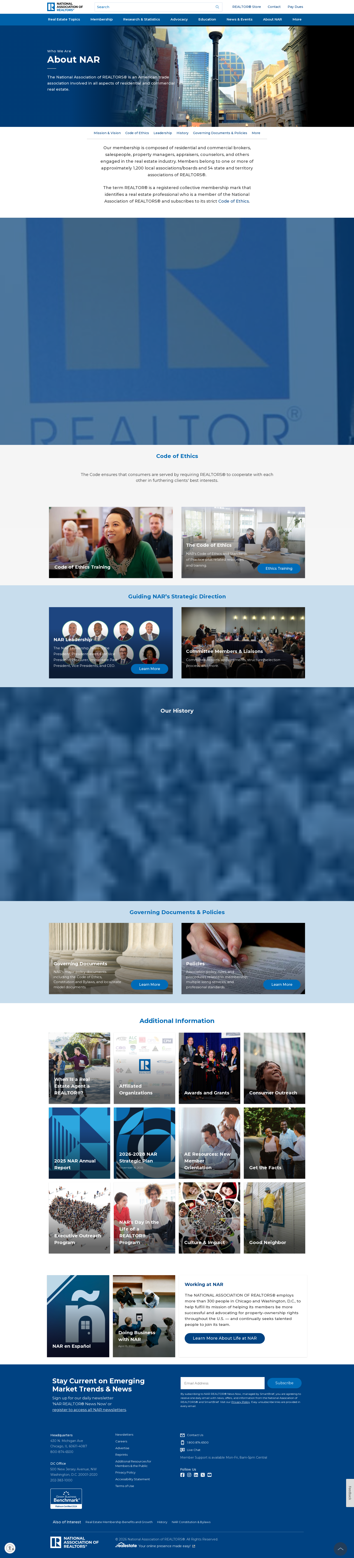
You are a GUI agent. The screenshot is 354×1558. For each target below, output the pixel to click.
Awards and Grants (206, 1093)
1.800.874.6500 (198, 1442)
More (297, 19)
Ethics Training (279, 568)
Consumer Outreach (273, 1093)
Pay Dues (295, 7)
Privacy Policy (240, 1402)
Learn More (149, 669)
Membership (102, 19)
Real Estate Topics (64, 19)
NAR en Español (71, 1346)
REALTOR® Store (246, 7)
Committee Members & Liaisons (224, 651)
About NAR (272, 19)
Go (217, 6)
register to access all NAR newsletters (89, 1409)
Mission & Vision (107, 133)
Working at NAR (204, 1284)
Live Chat (193, 1450)
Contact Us (195, 1435)
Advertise (122, 1448)
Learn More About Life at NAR (225, 1338)
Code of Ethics (137, 133)
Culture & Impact (204, 1242)
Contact (274, 7)
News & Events (239, 19)
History (183, 133)
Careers (121, 1441)
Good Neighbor (267, 1242)
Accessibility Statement (132, 1479)
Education (207, 19)
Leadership (163, 133)
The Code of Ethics (209, 545)
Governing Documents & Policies (220, 133)
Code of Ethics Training (82, 567)
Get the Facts (265, 1167)
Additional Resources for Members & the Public (133, 1464)
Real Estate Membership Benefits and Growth (119, 1522)
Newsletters (124, 1434)
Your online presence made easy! (167, 1546)
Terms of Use (124, 1486)
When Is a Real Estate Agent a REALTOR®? (72, 1086)
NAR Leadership (73, 639)
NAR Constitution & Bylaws (191, 1522)
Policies (195, 963)
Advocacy (179, 19)
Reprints (121, 1454)
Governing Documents (80, 963)
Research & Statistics (141, 19)
